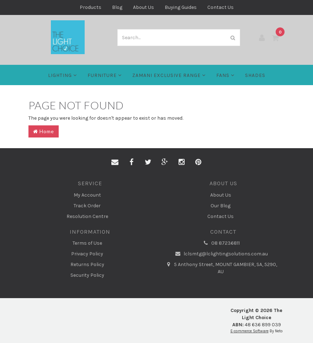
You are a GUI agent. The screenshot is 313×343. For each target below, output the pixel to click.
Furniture (104, 75)
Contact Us (220, 7)
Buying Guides (181, 7)
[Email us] (115, 162)
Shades (255, 75)
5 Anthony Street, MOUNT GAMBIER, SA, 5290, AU (220, 268)
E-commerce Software (249, 331)
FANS (225, 75)
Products (90, 7)
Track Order (87, 206)
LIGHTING (62, 75)
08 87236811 (220, 243)
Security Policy (87, 275)
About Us (143, 7)
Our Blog (220, 206)
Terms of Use (87, 243)
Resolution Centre (87, 216)
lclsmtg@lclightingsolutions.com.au (221, 254)
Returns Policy (87, 264)
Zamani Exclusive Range (169, 75)
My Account (87, 195)
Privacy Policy (87, 254)
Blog (117, 7)
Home (43, 131)
